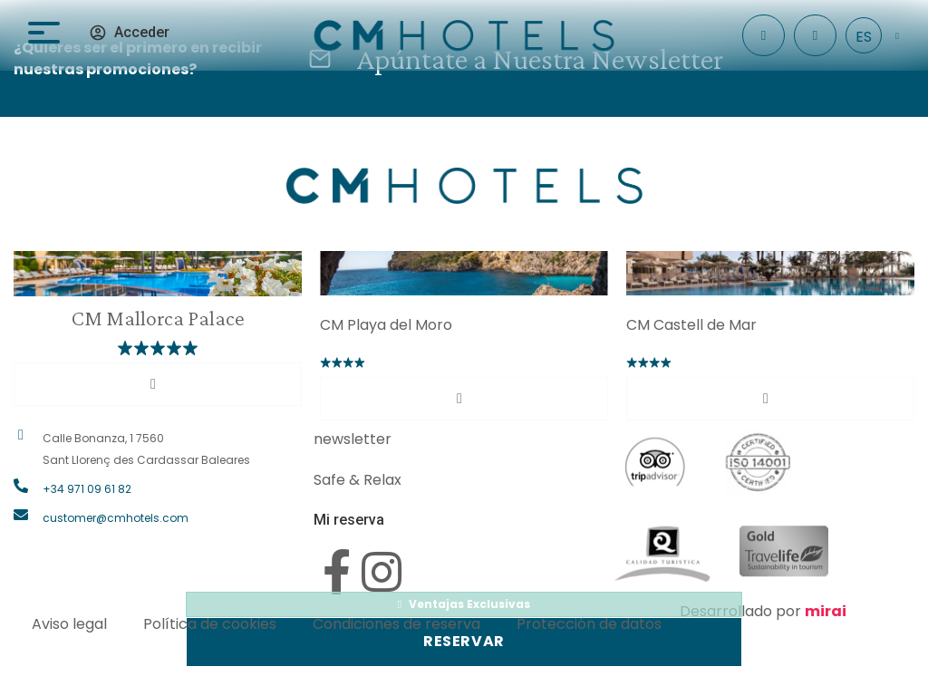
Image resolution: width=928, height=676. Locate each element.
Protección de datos (589, 623)
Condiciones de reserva (396, 623)
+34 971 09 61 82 (87, 489)
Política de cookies (209, 623)
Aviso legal (69, 623)
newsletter (353, 439)
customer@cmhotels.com (115, 518)
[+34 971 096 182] (815, 36)
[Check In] (763, 36)
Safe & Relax (357, 479)
